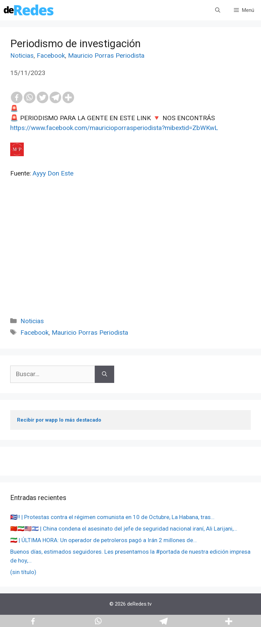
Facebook (51, 55)
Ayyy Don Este (53, 173)
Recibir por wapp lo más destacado (59, 420)
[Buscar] (104, 374)
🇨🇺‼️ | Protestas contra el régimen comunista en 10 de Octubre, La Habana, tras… (112, 517)
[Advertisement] (130, 254)
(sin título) (23, 572)
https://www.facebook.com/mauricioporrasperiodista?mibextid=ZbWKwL (114, 128)
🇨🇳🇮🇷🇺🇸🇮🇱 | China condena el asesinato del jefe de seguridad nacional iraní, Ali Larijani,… (123, 528)
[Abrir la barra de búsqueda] (217, 10)
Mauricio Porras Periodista (106, 55)
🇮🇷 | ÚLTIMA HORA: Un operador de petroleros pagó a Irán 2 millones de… (103, 540)
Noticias (22, 55)
